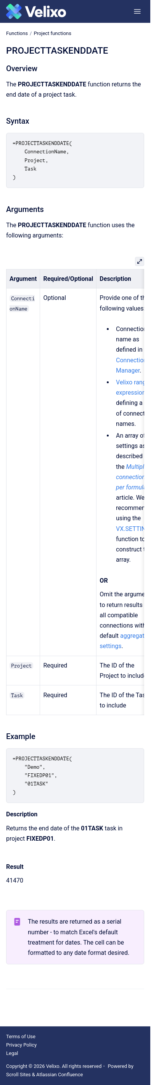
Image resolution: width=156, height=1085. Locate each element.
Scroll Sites (18, 1074)
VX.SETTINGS (135, 528)
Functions (17, 33)
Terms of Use (20, 1036)
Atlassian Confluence (59, 1074)
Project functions (52, 33)
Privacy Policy (21, 1045)
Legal (12, 1053)
